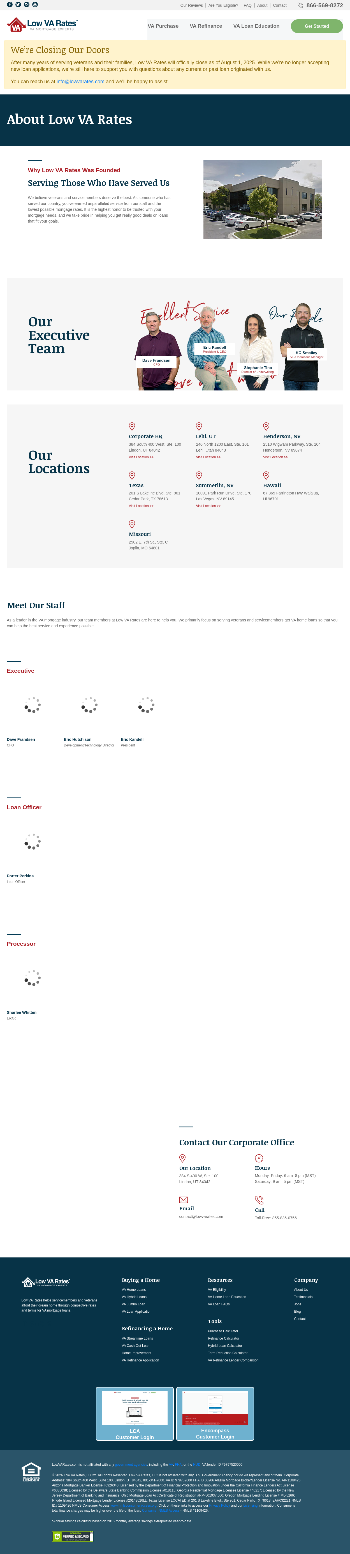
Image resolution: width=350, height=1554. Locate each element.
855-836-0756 (284, 1217)
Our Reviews (191, 5)
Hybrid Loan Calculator (225, 1345)
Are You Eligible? (223, 5)
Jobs (297, 1304)
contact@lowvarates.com (201, 1216)
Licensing (250, 1504)
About (262, 5)
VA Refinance (207, 25)
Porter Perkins (20, 875)
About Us (301, 1289)
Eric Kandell (132, 739)
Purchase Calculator (223, 1331)
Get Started (317, 25)
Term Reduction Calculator (227, 1352)
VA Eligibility (217, 1289)
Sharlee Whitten (22, 1012)
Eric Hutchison (78, 739)
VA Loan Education (257, 25)
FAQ (248, 5)
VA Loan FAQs (219, 1304)
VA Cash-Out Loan (136, 1345)
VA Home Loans (134, 1289)
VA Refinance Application (140, 1360)
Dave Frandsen (21, 739)
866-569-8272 (325, 5)
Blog (297, 1311)
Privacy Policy (219, 1504)
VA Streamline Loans (137, 1338)
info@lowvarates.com (81, 81)
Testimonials (303, 1297)
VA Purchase (164, 25)
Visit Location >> (141, 457)
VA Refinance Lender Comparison (233, 1360)
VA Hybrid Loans (134, 1297)
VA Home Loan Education (227, 1297)
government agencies (131, 1463)
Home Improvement (136, 1352)
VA (171, 1463)
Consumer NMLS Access (160, 1509)
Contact (279, 5)
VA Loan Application (137, 1311)
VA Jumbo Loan (133, 1304)
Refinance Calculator (223, 1338)
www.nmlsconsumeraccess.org (133, 1504)
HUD (196, 1463)
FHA (178, 1463)
